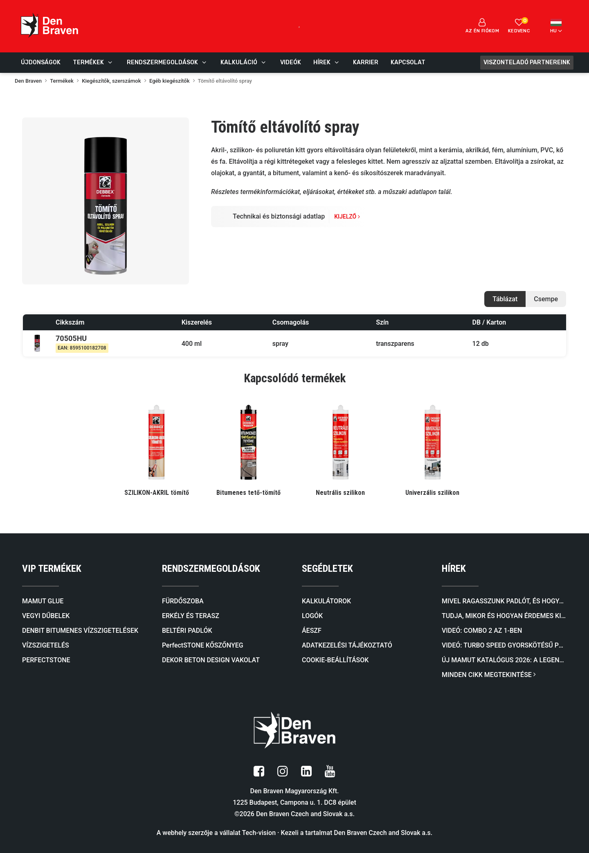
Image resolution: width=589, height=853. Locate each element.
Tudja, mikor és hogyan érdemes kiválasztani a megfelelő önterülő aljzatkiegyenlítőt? (504, 616)
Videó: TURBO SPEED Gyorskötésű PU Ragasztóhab (504, 645)
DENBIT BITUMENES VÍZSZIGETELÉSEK (80, 630)
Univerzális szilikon (432, 492)
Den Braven (28, 81)
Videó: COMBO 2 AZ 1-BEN (482, 630)
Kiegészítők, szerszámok (111, 81)
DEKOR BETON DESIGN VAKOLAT (211, 660)
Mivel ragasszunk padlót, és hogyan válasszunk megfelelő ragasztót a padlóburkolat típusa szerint (504, 601)
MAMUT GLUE (42, 601)
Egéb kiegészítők (169, 81)
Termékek (62, 81)
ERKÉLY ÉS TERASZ (190, 616)
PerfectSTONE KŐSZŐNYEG (202, 645)
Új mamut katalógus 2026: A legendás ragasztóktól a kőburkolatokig (504, 660)
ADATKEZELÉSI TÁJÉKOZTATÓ (347, 645)
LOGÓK (312, 616)
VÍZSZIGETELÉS (45, 645)
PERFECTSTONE (46, 660)
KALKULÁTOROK (326, 601)
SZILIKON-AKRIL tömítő (156, 492)
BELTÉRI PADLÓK (187, 630)
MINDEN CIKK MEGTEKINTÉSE (488, 675)
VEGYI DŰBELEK (46, 616)
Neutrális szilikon (340, 492)
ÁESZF (311, 630)
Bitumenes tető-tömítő (248, 492)
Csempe (546, 299)
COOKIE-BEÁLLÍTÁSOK (335, 660)
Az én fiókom (482, 26)
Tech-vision (259, 832)
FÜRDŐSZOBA (183, 601)
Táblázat (504, 299)
